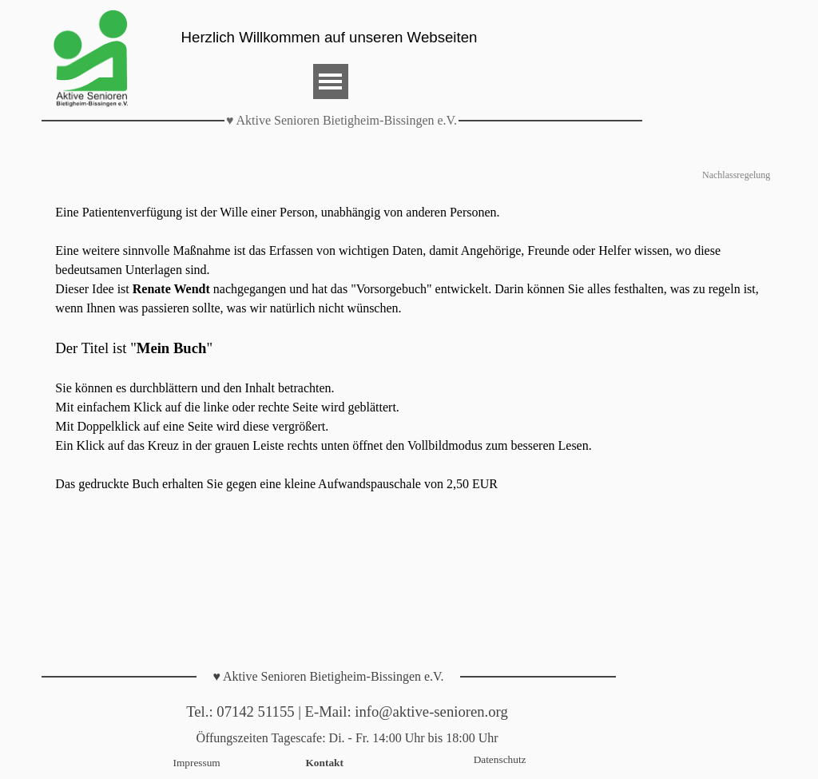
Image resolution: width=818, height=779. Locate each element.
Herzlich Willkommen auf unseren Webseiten (329, 37)
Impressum (196, 763)
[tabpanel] (408, 348)
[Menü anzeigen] (330, 81)
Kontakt (324, 763)
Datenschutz (500, 759)
